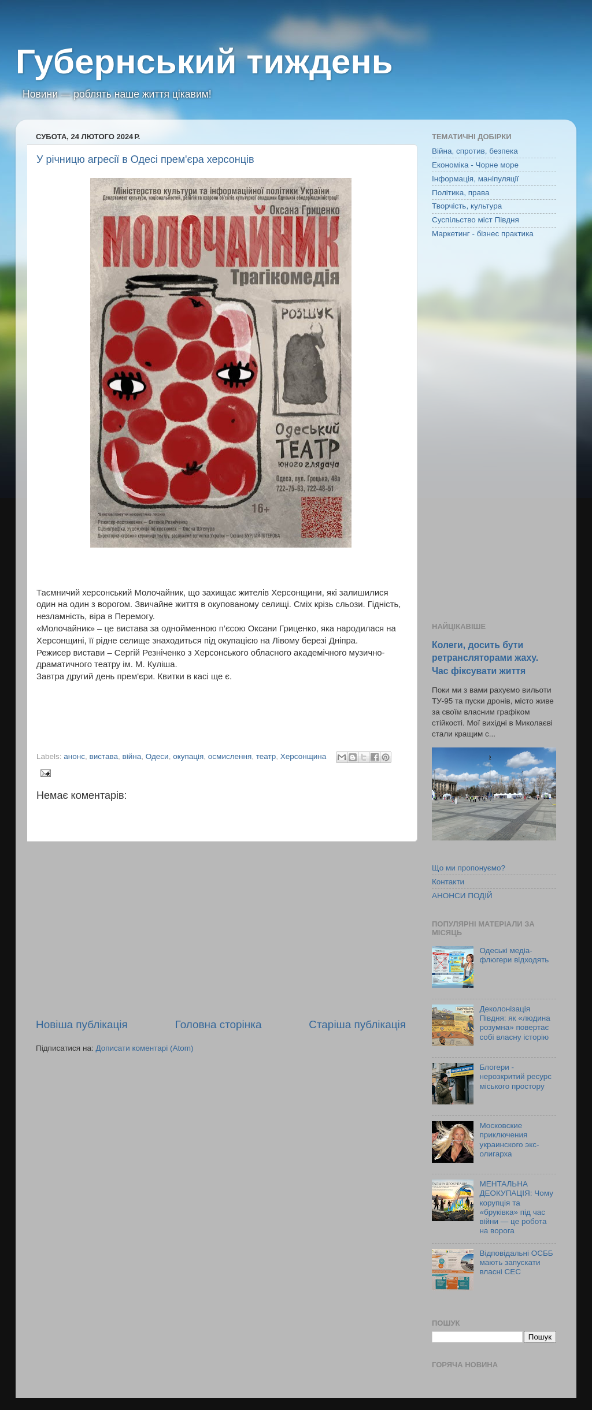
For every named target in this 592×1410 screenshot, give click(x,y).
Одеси (157, 756)
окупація (188, 756)
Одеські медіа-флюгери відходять (514, 955)
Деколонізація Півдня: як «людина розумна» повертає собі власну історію (514, 1023)
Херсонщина (303, 756)
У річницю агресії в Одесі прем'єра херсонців (145, 159)
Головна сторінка (218, 1024)
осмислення (229, 756)
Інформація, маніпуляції (475, 178)
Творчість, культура (467, 206)
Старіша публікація (357, 1024)
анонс (74, 756)
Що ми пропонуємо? (468, 868)
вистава (104, 756)
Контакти (448, 881)
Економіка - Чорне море (475, 165)
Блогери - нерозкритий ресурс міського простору (515, 1076)
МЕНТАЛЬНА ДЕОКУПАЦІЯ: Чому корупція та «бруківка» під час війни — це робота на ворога (516, 1207)
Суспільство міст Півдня (475, 219)
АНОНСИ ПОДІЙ (462, 895)
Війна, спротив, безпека (475, 151)
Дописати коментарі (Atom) (144, 1048)
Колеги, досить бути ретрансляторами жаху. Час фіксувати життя (485, 657)
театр (266, 756)
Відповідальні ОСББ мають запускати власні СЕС (516, 1262)
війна (132, 756)
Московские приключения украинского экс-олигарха (509, 1139)
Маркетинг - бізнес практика (483, 233)
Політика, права (461, 192)
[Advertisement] (221, 929)
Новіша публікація (82, 1024)
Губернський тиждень (204, 61)
